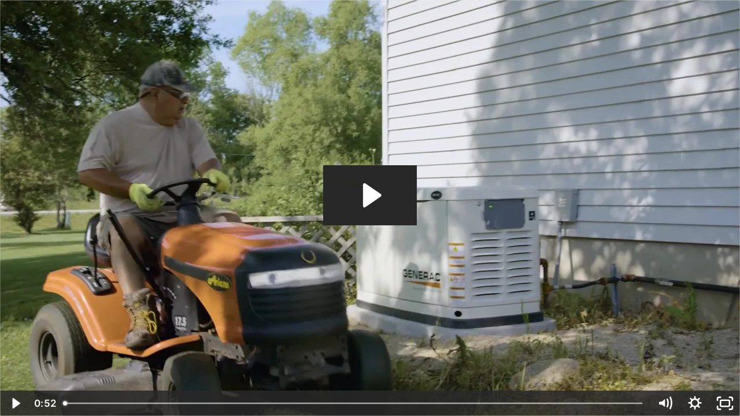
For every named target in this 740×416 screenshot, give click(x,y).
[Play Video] (15, 403)
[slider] (353, 403)
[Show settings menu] (695, 403)
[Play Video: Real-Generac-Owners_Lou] (370, 195)
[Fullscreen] (725, 403)
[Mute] (665, 403)
